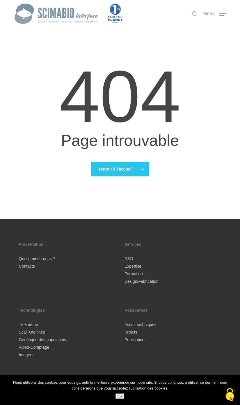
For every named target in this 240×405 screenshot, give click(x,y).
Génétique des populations (43, 339)
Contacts (27, 266)
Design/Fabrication (142, 281)
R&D (129, 258)
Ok (120, 396)
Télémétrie (28, 324)
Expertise (133, 266)
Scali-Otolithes (32, 332)
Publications (136, 339)
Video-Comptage (34, 347)
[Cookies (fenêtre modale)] (230, 395)
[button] (214, 13)
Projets (131, 332)
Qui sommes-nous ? (37, 258)
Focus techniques (141, 324)
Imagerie (27, 355)
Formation (134, 273)
